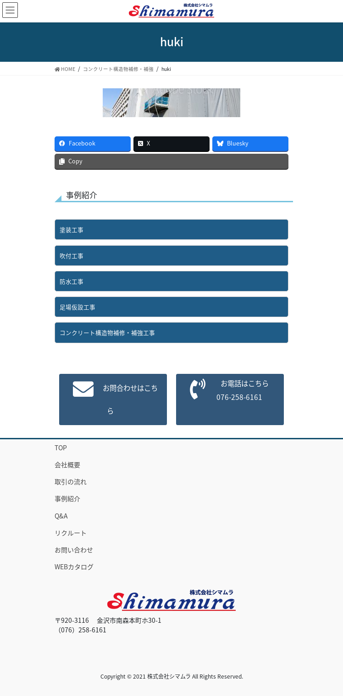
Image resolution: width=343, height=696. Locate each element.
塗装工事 (71, 229)
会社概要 (67, 464)
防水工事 (71, 281)
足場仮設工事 (77, 306)
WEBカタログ (74, 566)
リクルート (71, 532)
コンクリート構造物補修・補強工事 (107, 332)
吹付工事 (71, 255)
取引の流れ (71, 481)
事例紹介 (67, 498)
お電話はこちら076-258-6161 (242, 390)
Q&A (61, 515)
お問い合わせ (74, 549)
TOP (61, 447)
